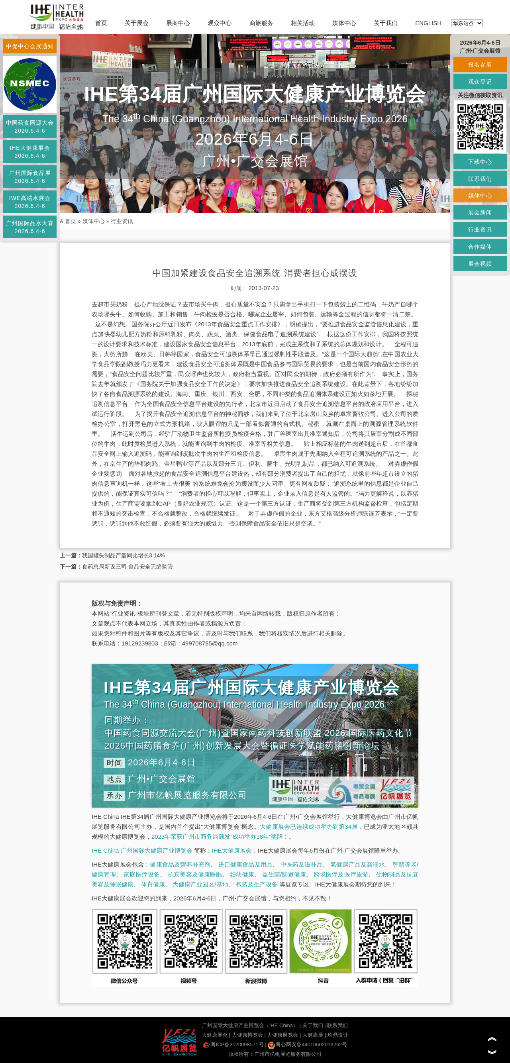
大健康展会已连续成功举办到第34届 (309, 826)
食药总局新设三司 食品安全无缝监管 (127, 566)
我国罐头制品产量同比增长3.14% (123, 555)
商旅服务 (261, 23)
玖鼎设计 (338, 1035)
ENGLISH (428, 23)
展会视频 (480, 264)
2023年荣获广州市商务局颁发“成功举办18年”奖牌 (217, 836)
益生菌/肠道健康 (284, 874)
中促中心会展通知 (30, 46)
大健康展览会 (282, 1035)
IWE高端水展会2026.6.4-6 (30, 202)
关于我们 (386, 23)
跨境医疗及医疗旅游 (341, 874)
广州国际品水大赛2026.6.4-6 (30, 227)
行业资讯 (122, 221)
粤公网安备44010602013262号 (307, 1044)
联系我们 (337, 1025)
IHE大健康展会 (232, 850)
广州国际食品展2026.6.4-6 (30, 177)
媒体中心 (344, 23)
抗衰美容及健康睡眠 (195, 874)
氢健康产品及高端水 (357, 864)
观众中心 (219, 23)
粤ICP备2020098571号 (233, 1044)
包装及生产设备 (257, 884)
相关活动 (303, 23)
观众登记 (480, 81)
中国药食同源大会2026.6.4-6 (30, 127)
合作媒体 (480, 246)
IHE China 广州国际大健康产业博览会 (142, 850)
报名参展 (480, 64)
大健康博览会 (247, 1035)
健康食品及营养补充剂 (180, 864)
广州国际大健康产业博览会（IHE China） (250, 1025)
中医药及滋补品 (301, 864)
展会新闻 (480, 212)
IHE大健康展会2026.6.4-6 (30, 152)
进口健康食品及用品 (245, 864)
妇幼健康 (242, 874)
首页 (101, 23)
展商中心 (178, 23)
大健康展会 (215, 1035)
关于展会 (137, 23)
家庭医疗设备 (142, 874)
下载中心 (480, 162)
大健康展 (312, 1035)
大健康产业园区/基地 (200, 884)
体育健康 (153, 884)
